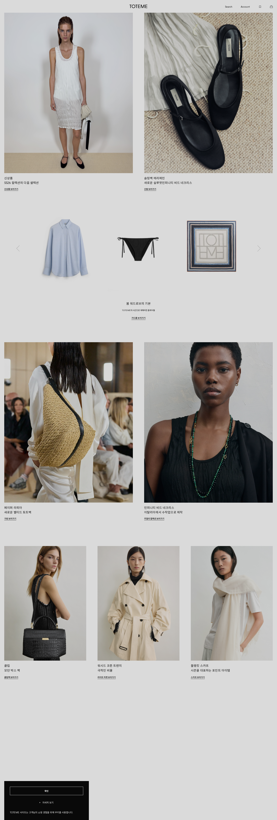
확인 (47, 790)
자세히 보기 (47, 802)
